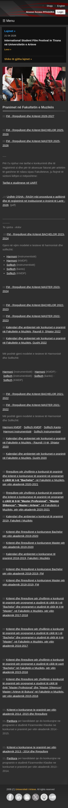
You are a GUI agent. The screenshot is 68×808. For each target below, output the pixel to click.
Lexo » (7, 49)
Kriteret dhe (13, 659)
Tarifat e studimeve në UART (20, 182)
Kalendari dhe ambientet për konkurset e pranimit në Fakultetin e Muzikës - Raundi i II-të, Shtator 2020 (34, 442)
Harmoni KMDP (12, 427)
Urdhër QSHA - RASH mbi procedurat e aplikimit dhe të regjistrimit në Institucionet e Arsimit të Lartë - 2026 (34, 201)
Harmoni (12, 256)
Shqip (50, 6)
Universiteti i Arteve (26, 789)
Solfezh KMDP (32, 427)
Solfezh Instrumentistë (47, 431)
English (61, 6)
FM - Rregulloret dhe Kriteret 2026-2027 (30, 116)
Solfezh (11, 264)
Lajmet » (9, 31)
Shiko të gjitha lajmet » (18, 59)
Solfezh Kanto (52, 427)
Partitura (12, 720)
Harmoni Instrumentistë (17, 431)
